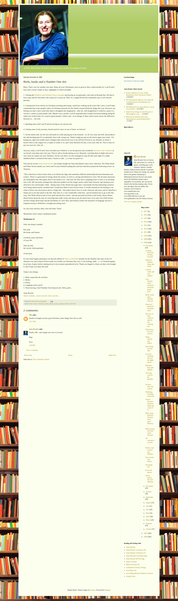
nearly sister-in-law (45, 164)
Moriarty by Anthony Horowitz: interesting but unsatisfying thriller (138, 118)
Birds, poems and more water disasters (149, 432)
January (149, 529)
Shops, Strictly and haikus (148, 340)
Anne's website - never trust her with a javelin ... (41, 296)
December (149, 246)
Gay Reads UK (131, 570)
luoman (92, 590)
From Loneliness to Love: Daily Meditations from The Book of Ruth (138, 94)
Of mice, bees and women (149, 387)
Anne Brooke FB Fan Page (135, 559)
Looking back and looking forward (149, 254)
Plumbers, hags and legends (149, 368)
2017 (146, 211)
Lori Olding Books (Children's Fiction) (139, 573)
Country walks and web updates (149, 273)
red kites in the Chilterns (102, 150)
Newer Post (28, 355)
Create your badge (138, 81)
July (147, 506)
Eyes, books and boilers (149, 459)
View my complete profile (133, 202)
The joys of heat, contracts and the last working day (149, 320)
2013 (146, 225)
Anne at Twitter (131, 562)
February (149, 523)
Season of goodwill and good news (149, 307)
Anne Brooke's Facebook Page (136, 556)
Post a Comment (32, 350)
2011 (146, 232)
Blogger (107, 590)
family (47, 304)
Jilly (30, 315)
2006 (146, 537)
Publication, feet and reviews (149, 332)
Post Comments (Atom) (41, 359)
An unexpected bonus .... (149, 441)
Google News (131, 576)
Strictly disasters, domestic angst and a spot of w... (149, 405)
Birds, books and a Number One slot (149, 298)
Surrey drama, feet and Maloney (149, 479)
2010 (146, 236)
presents (61, 304)
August (148, 503)
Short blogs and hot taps (149, 349)
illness (51, 304)
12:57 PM (32, 321)
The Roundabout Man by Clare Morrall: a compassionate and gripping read (140, 101)
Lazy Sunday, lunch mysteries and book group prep (149, 285)
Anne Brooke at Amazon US (136, 553)
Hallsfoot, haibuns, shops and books (149, 263)
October (148, 492)
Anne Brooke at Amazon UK (136, 550)
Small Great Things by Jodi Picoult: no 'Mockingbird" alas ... (139, 113)
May (147, 513)
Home (70, 355)
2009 (146, 239)
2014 (146, 222)
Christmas (41, 304)
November (149, 486)
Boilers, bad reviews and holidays (149, 451)
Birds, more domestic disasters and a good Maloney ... (149, 419)
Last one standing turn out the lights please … (149, 358)
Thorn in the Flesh (71, 259)
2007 (146, 533)
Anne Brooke (34, 329)
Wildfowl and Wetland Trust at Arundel (49, 95)
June (147, 509)
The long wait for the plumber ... (149, 377)
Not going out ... (148, 466)
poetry (56, 304)
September (149, 497)
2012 (146, 229)
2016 (146, 215)
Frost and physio (148, 471)
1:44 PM (32, 345)
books (35, 304)
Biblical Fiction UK (133, 564)
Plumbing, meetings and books (149, 394)
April (148, 516)
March (148, 520)
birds (30, 304)
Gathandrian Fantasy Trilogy (136, 567)
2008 (146, 242)
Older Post (112, 355)
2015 (146, 218)
